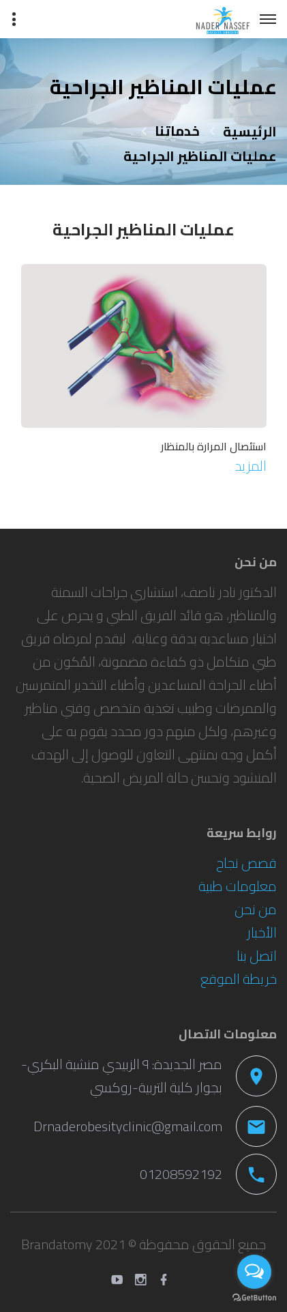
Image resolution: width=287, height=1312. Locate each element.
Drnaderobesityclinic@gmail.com (127, 1126)
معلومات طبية (237, 886)
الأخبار (262, 932)
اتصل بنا (257, 955)
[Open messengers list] (254, 1272)
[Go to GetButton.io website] (254, 1298)
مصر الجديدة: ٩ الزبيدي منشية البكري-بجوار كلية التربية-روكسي (121, 1075)
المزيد (251, 465)
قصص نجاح (246, 862)
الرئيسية (250, 131)
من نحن (256, 909)
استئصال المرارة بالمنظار (214, 446)
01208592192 (181, 1173)
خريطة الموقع (238, 978)
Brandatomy (57, 1244)
